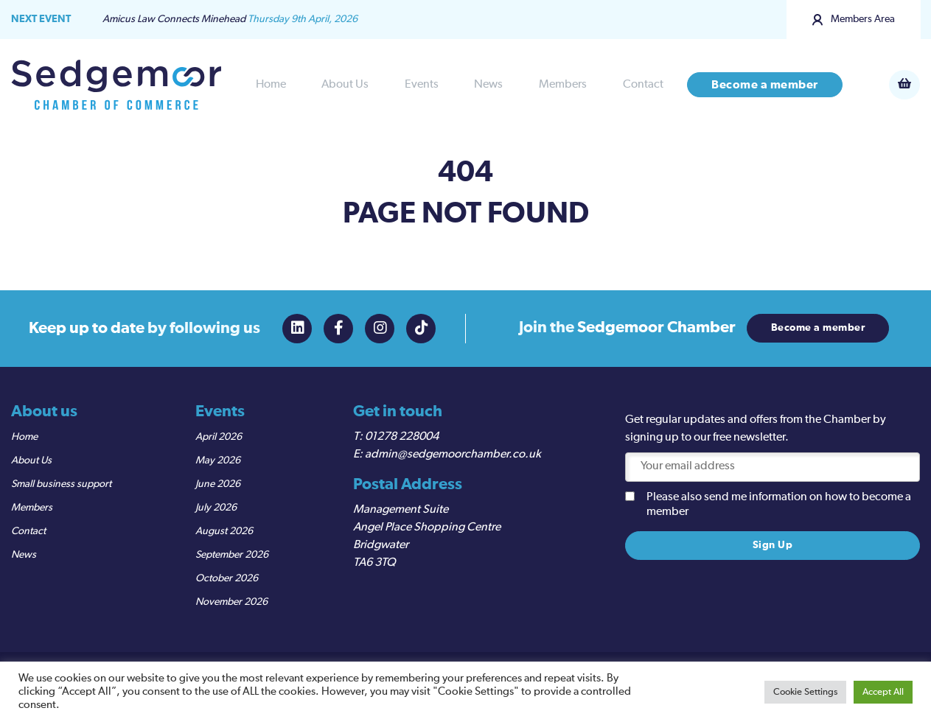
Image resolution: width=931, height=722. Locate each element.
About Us (345, 85)
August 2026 (224, 531)
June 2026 (217, 484)
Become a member (764, 85)
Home (271, 85)
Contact (643, 85)
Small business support (61, 484)
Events (422, 85)
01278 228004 (402, 437)
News (488, 85)
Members (563, 85)
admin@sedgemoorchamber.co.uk (453, 454)
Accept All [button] (883, 692)
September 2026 (231, 555)
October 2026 (226, 578)
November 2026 (231, 602)
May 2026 (217, 460)
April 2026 (218, 437)
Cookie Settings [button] (805, 692)
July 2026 (216, 507)
